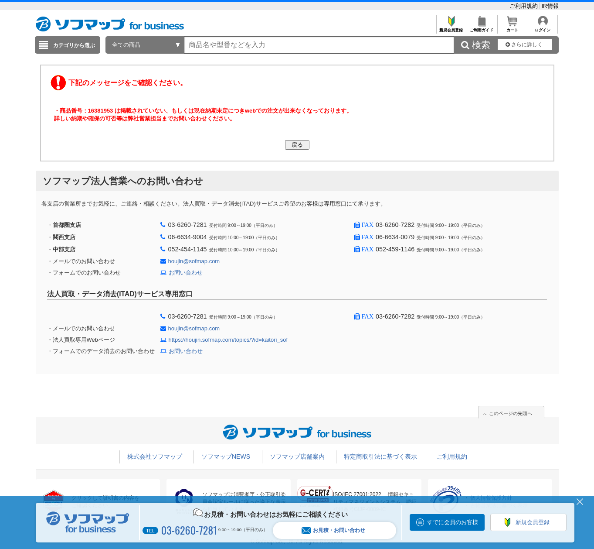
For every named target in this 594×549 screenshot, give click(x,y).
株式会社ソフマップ (154, 456)
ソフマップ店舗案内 (297, 456)
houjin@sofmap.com (194, 261)
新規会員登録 (451, 27)
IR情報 (550, 6)
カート (512, 27)
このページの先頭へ (510, 413)
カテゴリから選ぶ (74, 45)
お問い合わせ (186, 272)
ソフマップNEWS (225, 456)
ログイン (543, 27)
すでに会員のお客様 (452, 522)
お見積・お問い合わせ (333, 530)
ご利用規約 (524, 6)
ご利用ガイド (482, 27)
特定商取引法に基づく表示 (380, 456)
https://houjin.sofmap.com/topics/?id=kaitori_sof (228, 339)
